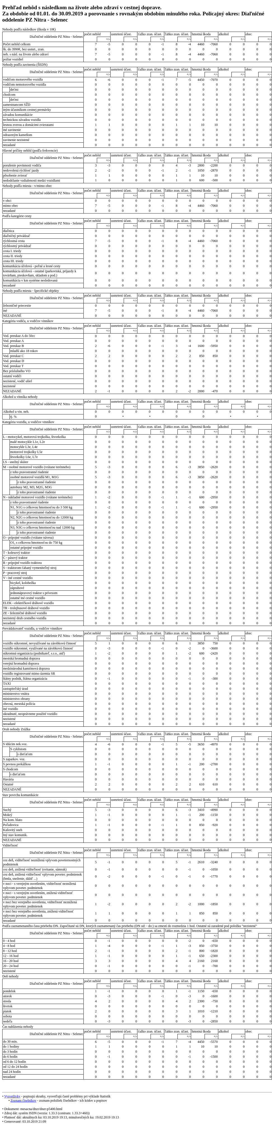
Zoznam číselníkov (23, 1100)
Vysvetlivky (12, 1096)
